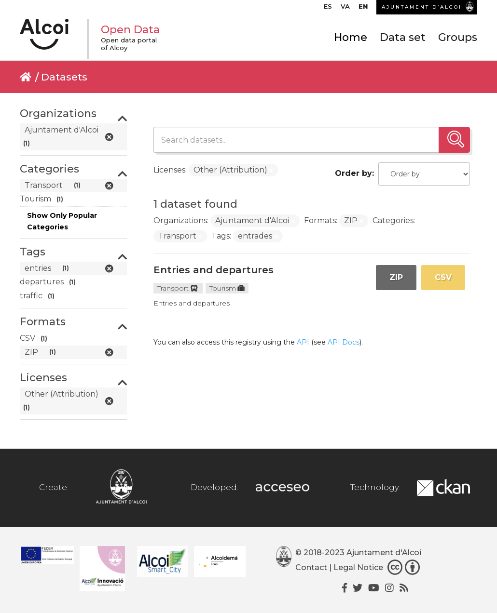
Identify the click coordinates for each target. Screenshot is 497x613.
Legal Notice (358, 568)
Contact (311, 568)
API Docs (343, 342)
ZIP (396, 277)
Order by (353, 173)
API (303, 342)
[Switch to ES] (328, 8)
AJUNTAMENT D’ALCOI (422, 7)
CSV (443, 277)
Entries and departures (213, 270)
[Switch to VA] (345, 8)
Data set (403, 37)
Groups (457, 37)
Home (350, 37)
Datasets (64, 77)
